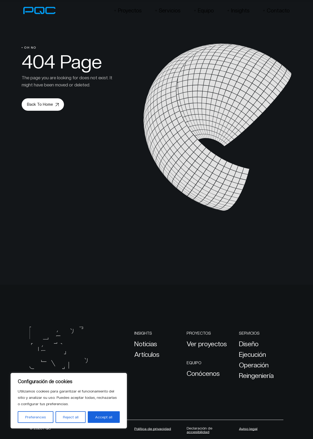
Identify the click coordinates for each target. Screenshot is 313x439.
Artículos (146, 354)
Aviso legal (248, 429)
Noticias (145, 344)
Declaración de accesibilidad (199, 430)
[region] (69, 400)
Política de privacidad (152, 429)
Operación (254, 365)
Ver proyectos (207, 344)
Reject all (71, 417)
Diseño (249, 344)
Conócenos (203, 373)
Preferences (35, 417)
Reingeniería (256, 376)
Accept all (103, 417)
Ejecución (252, 354)
